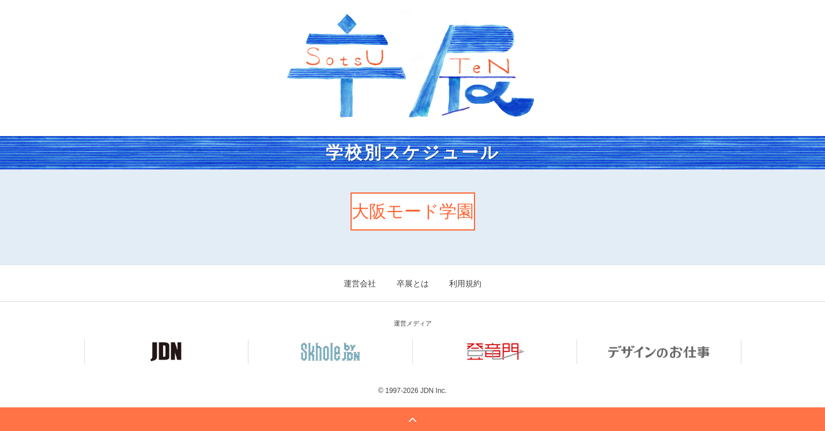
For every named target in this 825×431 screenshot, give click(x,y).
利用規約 (465, 283)
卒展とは (413, 283)
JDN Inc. (433, 391)
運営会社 (360, 283)
